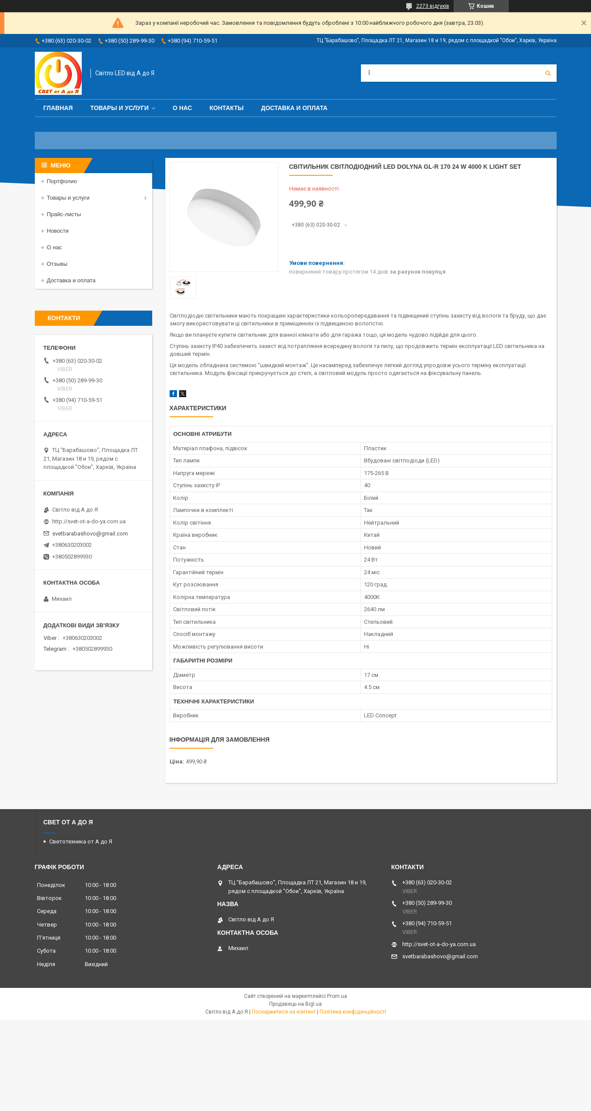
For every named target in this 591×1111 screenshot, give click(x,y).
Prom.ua (337, 996)
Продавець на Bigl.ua (295, 1004)
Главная (58, 107)
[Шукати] (548, 73)
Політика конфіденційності (353, 1012)
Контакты (227, 107)
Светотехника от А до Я (80, 841)
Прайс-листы (64, 214)
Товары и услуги (119, 107)
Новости (58, 231)
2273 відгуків (432, 6)
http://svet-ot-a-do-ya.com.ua (89, 521)
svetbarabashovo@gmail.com (90, 533)
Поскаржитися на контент (284, 1012)
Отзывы (57, 264)
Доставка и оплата (294, 107)
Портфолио (62, 181)
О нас (182, 107)
